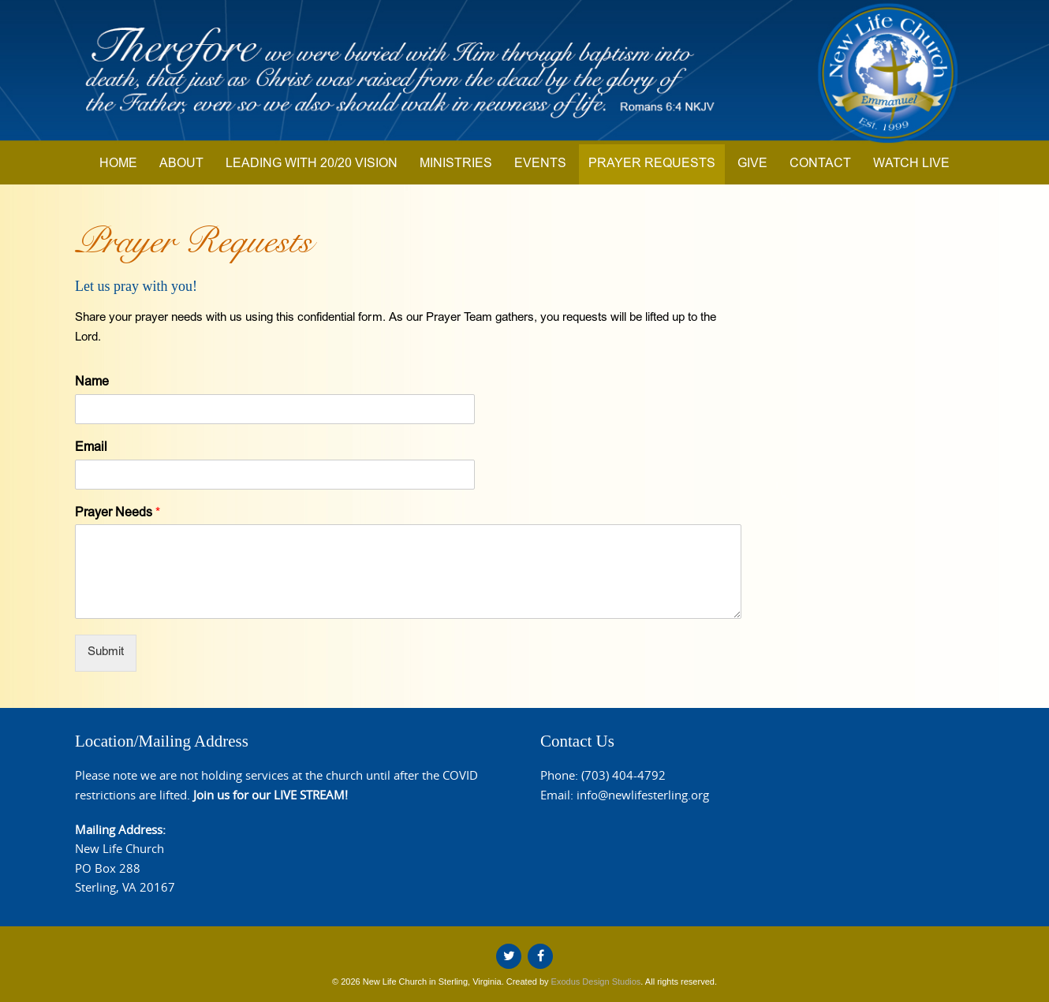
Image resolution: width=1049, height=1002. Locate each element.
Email (91, 447)
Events (540, 164)
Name (92, 382)
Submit (106, 652)
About (181, 164)
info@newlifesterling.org (643, 795)
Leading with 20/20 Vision (312, 164)
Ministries (456, 164)
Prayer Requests (651, 164)
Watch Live (911, 164)
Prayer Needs (117, 513)
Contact (820, 164)
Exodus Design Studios (596, 981)
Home (118, 164)
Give (752, 164)
